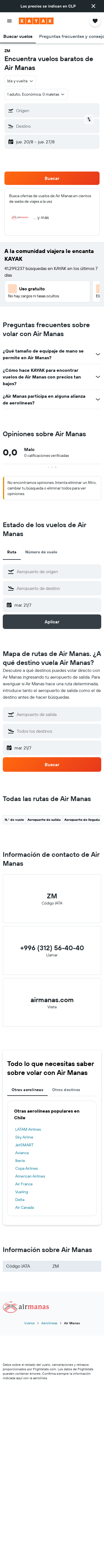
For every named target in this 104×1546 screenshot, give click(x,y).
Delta (19, 1199)
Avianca (22, 1152)
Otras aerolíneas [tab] (27, 1089)
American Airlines (30, 1176)
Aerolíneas (49, 1323)
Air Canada (24, 1207)
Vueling (21, 1191)
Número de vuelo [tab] (41, 551)
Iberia (20, 1160)
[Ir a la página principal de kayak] (36, 21)
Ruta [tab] (11, 551)
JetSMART (24, 1144)
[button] (93, 6)
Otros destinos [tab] (66, 1089)
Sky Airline (24, 1137)
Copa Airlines (26, 1168)
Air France (24, 1183)
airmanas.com (52, 999)
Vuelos (29, 1323)
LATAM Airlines (28, 1129)
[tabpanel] (52, 1158)
